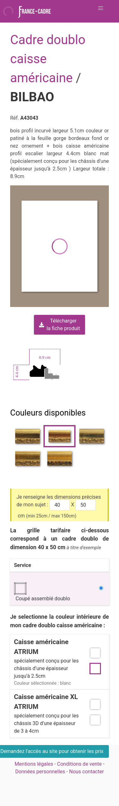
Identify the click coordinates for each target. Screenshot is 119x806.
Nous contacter (86, 772)
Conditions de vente (79, 764)
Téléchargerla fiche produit (59, 324)
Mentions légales (34, 764)
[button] (100, 8)
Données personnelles (40, 772)
